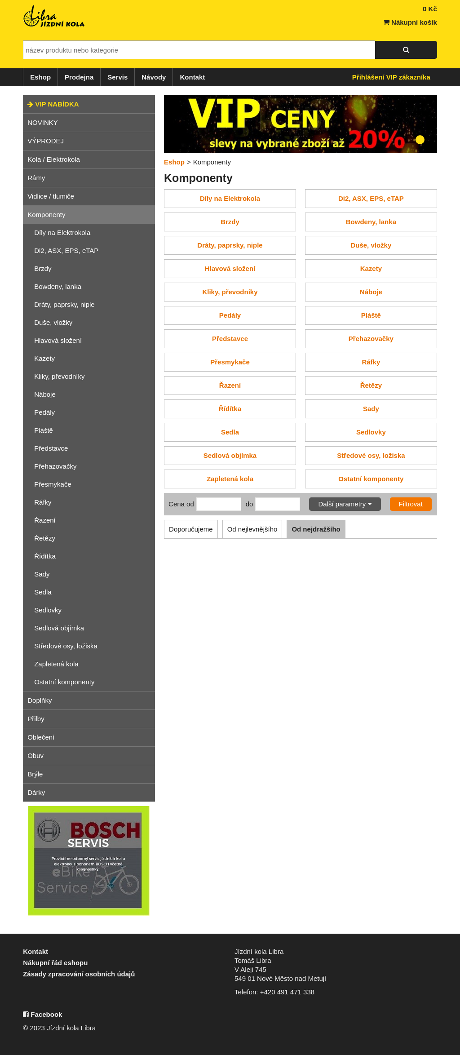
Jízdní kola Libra (54, 16)
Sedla (42, 592)
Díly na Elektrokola (62, 232)
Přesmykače (52, 484)
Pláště (43, 430)
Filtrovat (411, 504)
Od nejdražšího (316, 529)
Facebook (42, 1014)
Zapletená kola (56, 664)
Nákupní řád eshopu (55, 962)
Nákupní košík (410, 22)
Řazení (45, 520)
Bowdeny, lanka (57, 286)
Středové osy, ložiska (65, 646)
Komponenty (46, 214)
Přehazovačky (55, 466)
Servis (117, 77)
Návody (154, 77)
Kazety (44, 358)
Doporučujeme (191, 529)
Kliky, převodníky (59, 376)
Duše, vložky (53, 322)
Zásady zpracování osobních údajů (79, 974)
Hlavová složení (58, 340)
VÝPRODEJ (45, 141)
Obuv (35, 755)
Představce (51, 448)
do (249, 504)
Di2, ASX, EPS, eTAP (66, 250)
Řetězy (44, 538)
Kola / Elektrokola (53, 159)
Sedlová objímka (59, 628)
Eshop (40, 77)
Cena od (181, 504)
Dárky (36, 792)
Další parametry (345, 504)
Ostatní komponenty (64, 682)
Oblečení (40, 737)
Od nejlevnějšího (252, 529)
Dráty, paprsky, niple (64, 304)
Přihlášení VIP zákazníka (391, 77)
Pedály (44, 412)
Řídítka (45, 556)
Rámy (36, 178)
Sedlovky (48, 610)
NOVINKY (42, 122)
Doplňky (39, 700)
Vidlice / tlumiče (50, 196)
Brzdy (42, 268)
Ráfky (42, 502)
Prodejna (79, 77)
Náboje (45, 394)
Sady (41, 574)
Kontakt (192, 77)
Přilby (35, 719)
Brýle (35, 774)
